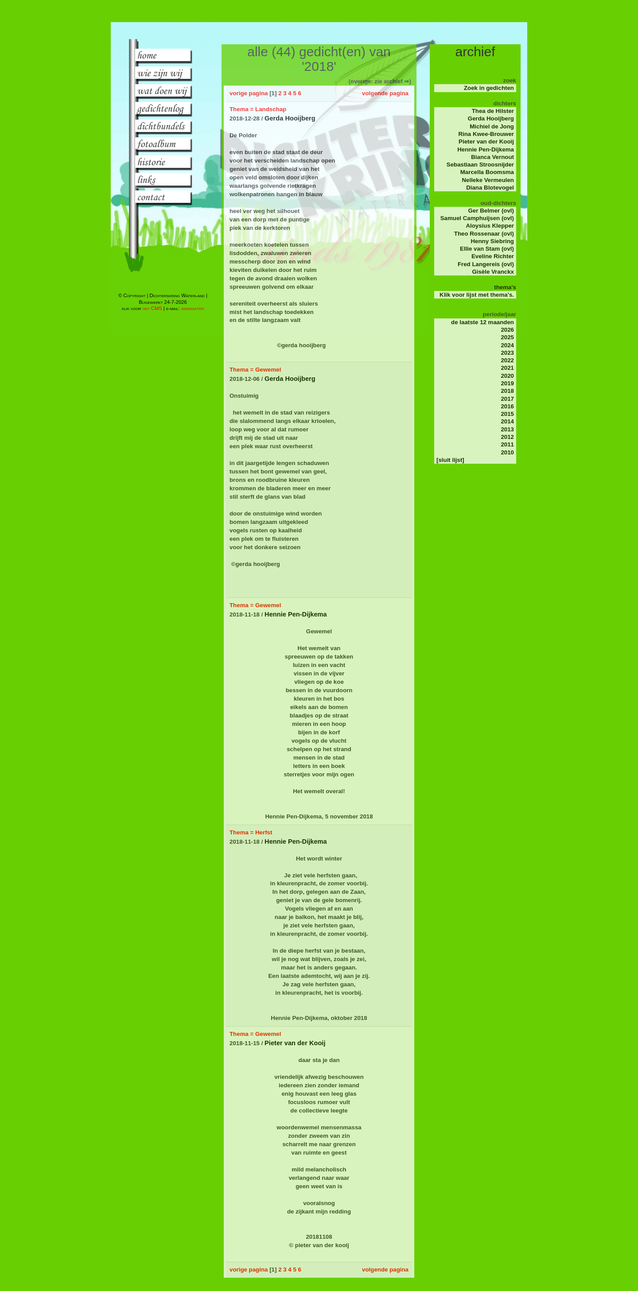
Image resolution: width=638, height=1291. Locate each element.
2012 (507, 437)
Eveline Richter (492, 256)
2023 (507, 352)
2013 (507, 429)
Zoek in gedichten (489, 88)
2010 (507, 452)
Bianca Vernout (492, 157)
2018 (507, 391)
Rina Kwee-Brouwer (486, 134)
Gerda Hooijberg (491, 118)
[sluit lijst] (450, 460)
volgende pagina (385, 93)
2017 (507, 398)
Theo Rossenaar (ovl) (484, 233)
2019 (507, 383)
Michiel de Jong (492, 126)
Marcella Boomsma (487, 172)
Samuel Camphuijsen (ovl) (477, 218)
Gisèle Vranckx (493, 271)
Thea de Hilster (493, 111)
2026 (507, 329)
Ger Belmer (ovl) (491, 210)
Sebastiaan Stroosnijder (480, 164)
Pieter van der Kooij (486, 141)
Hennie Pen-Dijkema (485, 149)
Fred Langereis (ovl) (486, 264)
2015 (507, 414)
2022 (507, 360)
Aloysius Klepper (490, 225)
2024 (507, 345)
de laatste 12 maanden (482, 322)
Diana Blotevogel (490, 187)
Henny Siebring (492, 241)
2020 (507, 375)
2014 (507, 421)
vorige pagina (249, 93)
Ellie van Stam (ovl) (487, 248)
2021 (507, 367)
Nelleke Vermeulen (488, 180)
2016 (507, 406)
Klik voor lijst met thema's (476, 294)
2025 (507, 337)
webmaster (192, 308)
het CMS (152, 308)
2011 (507, 444)
